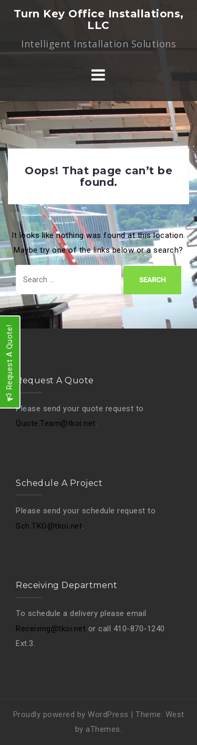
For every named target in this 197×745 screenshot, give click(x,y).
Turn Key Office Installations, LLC (99, 19)
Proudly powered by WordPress (71, 714)
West (174, 714)
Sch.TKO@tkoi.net (49, 526)
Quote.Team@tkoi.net (56, 423)
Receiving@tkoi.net (51, 628)
